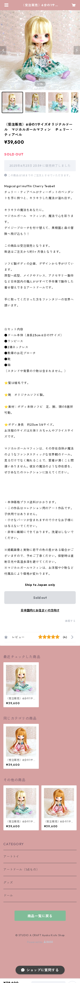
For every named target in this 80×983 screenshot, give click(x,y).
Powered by (40, 942)
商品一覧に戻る (40, 916)
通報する (70, 620)
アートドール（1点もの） (21, 869)
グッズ (8, 882)
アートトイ (11, 856)
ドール (8, 895)
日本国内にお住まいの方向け (40, 610)
